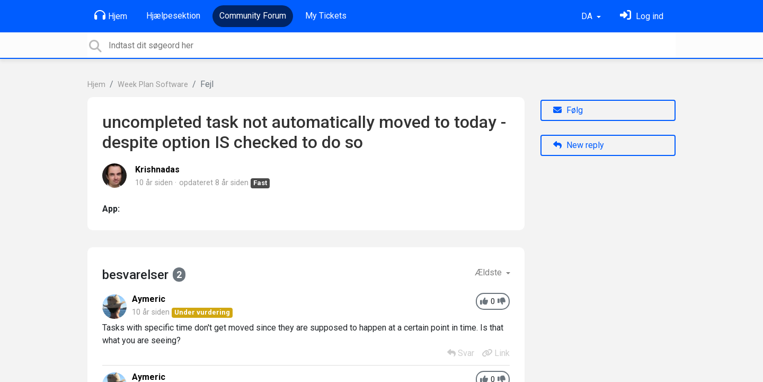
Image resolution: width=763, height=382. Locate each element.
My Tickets (326, 16)
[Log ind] (642, 16)
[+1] (484, 302)
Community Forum (252, 16)
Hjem (110, 15)
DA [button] (588, 16)
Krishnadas (157, 169)
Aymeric (148, 299)
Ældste (489, 272)
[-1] (501, 302)
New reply (578, 145)
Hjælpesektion (173, 16)
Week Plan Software (153, 84)
